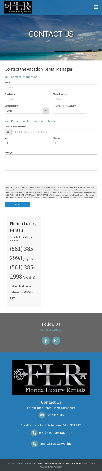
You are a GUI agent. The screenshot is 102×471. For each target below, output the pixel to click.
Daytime (51, 432)
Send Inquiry (51, 415)
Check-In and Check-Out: (15, 126)
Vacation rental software (19, 463)
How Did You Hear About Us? (65, 105)
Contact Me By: (11, 105)
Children (56, 138)
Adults (7, 138)
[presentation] (24, 178)
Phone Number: (60, 94)
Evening (51, 443)
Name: (8, 82)
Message (9, 152)
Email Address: (11, 94)
